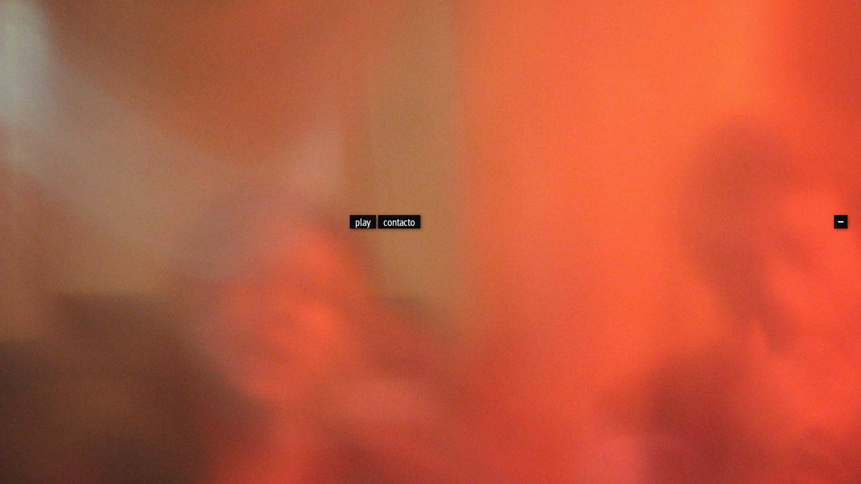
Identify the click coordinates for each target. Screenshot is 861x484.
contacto (399, 222)
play (363, 222)
